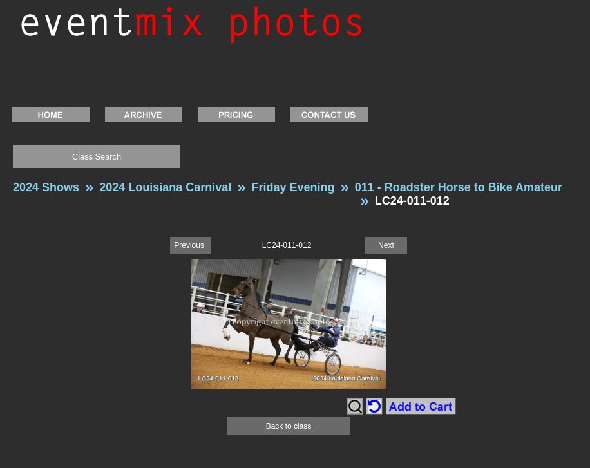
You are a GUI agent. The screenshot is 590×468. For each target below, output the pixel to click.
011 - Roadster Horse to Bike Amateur (458, 187)
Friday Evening (292, 187)
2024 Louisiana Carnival (165, 187)
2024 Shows (46, 187)
